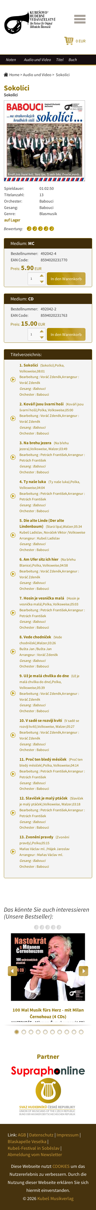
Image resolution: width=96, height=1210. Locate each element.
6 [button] (52, 1031)
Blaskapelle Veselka (27, 1141)
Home (14, 74)
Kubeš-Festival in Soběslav (33, 1148)
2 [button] (23, 1031)
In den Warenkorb (66, 278)
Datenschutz (41, 1135)
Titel (59, 59)
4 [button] (38, 1031)
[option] (48, 971)
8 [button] (66, 1031)
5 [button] (45, 1031)
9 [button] (74, 1031)
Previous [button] (13, 971)
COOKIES (61, 1166)
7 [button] (59, 1031)
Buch (73, 59)
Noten (11, 59)
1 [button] (16, 1031)
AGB (22, 1135)
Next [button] (83, 971)
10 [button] (81, 1031)
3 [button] (31, 1031)
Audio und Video (37, 59)
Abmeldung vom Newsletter (35, 1154)
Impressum (68, 1135)
